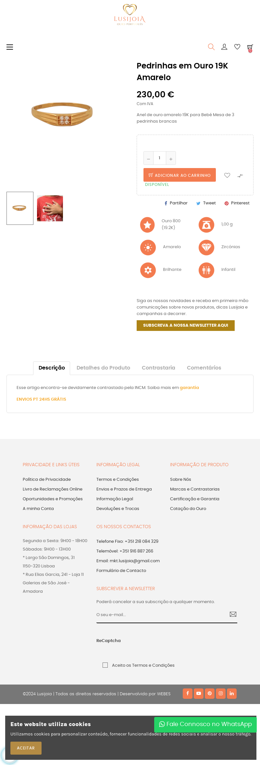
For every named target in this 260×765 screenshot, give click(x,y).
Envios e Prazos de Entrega (124, 489)
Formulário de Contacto (121, 571)
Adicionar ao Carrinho (180, 175)
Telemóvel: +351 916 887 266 (124, 551)
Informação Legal (114, 499)
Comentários (204, 368)
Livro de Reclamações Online (52, 489)
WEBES (163, 694)
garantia (189, 388)
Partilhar (179, 203)
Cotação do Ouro (188, 509)
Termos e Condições (117, 480)
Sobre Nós (180, 480)
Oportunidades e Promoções (53, 499)
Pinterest (240, 203)
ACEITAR (26, 748)
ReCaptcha (108, 641)
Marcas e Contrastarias (195, 489)
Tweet (209, 203)
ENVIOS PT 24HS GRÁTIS (41, 399)
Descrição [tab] (52, 368)
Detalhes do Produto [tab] (103, 368)
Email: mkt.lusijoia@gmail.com (128, 561)
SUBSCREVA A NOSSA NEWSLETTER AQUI (185, 325)
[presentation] (171, 644)
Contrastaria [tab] (158, 368)
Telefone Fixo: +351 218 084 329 (127, 542)
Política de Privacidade (47, 480)
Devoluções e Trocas (117, 509)
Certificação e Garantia (194, 499)
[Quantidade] (160, 158)
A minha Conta (38, 509)
